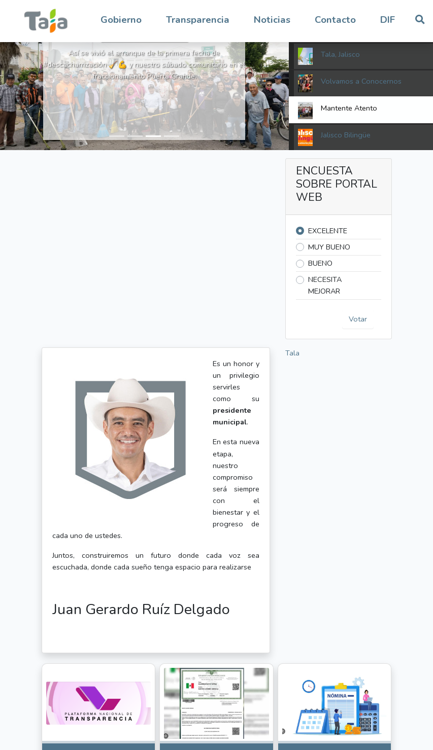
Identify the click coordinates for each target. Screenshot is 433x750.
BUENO (320, 263)
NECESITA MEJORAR (325, 285)
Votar (358, 319)
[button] (121, 20)
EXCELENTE (327, 231)
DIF (387, 19)
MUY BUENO (329, 247)
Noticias (272, 19)
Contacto (335, 19)
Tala (292, 353)
